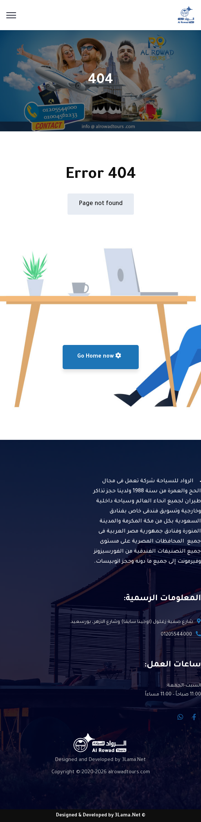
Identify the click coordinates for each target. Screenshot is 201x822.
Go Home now (99, 356)
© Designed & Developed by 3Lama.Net (100, 815)
